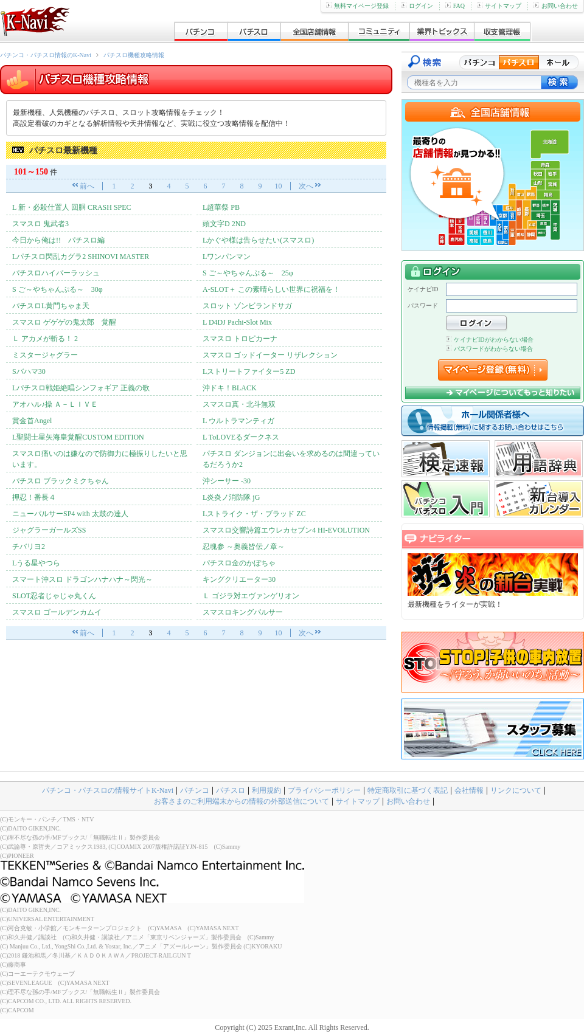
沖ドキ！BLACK (230, 388)
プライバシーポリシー (324, 790)
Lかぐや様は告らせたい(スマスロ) (258, 240)
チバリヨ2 (28, 546)
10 (278, 186)
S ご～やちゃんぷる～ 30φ (57, 289)
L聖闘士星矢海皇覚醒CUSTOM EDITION (78, 437)
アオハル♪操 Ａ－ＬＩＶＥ (55, 404)
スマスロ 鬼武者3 (40, 223)
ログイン (417, 5)
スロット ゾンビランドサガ (247, 306)
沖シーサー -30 (227, 481)
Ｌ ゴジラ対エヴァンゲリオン (251, 596)
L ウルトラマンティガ (238, 420)
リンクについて (515, 790)
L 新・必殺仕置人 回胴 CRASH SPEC (71, 207)
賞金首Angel (32, 420)
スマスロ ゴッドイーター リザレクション (270, 355)
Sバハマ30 (29, 371)
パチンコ (194, 790)
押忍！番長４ (34, 497)
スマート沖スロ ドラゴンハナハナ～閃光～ (82, 579)
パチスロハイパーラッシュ (56, 273)
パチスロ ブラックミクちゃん (60, 481)
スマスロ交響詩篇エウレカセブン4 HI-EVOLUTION (286, 530)
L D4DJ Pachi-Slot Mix (237, 322)
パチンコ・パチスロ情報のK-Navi (45, 55)
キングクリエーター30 (239, 579)
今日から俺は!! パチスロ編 (58, 240)
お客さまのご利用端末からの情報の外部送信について (241, 801)
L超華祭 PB (221, 207)
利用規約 (266, 790)
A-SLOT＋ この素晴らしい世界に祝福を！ (271, 289)
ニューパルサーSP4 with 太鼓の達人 (70, 513)
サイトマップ (499, 5)
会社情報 (469, 790)
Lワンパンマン (227, 256)
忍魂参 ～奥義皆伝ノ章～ (244, 546)
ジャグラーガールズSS (49, 530)
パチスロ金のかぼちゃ (239, 563)
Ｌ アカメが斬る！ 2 (45, 338)
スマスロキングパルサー (243, 612)
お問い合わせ (556, 5)
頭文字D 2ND (224, 223)
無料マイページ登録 (357, 5)
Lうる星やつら (36, 563)
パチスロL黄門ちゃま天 (50, 306)
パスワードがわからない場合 (489, 348)
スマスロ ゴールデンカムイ (60, 612)
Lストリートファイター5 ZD (249, 371)
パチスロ (230, 790)
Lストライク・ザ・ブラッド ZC (254, 513)
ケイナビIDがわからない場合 (490, 339)
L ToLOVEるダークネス (241, 437)
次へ (306, 186)
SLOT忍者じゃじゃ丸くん (54, 596)
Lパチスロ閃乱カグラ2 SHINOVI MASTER (80, 256)
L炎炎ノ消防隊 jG (231, 497)
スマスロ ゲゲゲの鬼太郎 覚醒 (64, 322)
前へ (87, 186)
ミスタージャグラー (45, 355)
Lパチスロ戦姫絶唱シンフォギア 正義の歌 (81, 388)
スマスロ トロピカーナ (240, 338)
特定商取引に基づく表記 (407, 790)
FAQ (455, 5)
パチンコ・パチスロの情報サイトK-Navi (107, 790)
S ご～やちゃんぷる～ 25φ (248, 273)
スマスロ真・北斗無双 (239, 404)
